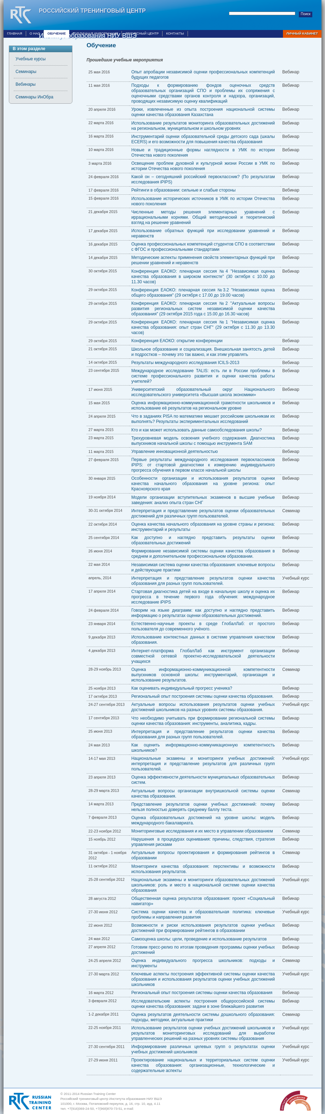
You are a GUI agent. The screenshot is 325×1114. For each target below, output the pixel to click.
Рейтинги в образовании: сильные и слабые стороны (183, 190)
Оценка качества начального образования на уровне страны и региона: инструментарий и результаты (203, 527)
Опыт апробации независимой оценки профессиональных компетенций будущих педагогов (203, 74)
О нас (35, 33)
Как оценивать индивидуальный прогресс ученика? (181, 688)
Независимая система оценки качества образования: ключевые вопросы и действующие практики (203, 567)
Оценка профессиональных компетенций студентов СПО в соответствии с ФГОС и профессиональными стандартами (203, 247)
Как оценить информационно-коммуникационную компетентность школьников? (203, 748)
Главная (14, 33)
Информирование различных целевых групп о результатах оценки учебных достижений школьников (203, 1049)
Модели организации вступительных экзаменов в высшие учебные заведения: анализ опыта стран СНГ (203, 500)
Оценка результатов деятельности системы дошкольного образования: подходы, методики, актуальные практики (203, 1017)
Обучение (56, 33)
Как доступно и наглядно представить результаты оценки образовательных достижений (203, 540)
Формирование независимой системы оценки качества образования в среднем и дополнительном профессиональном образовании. (203, 554)
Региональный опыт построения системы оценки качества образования (201, 992)
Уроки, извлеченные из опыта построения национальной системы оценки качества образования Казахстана (203, 112)
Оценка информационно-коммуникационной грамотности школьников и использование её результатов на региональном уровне (203, 405)
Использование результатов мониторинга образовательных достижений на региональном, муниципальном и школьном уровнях (203, 126)
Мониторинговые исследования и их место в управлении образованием (202, 831)
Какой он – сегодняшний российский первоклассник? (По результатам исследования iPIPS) (203, 179)
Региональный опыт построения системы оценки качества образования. (202, 696)
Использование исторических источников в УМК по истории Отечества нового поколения (203, 201)
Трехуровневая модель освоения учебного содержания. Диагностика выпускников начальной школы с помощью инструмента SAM (203, 441)
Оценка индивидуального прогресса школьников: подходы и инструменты (203, 963)
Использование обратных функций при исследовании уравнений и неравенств (203, 233)
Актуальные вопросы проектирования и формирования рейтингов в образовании (203, 855)
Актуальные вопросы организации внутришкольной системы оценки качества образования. (203, 793)
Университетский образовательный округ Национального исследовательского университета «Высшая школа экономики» (203, 392)
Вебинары (26, 84)
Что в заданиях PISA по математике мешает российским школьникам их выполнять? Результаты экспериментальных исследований (203, 419)
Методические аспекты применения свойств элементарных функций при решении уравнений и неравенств (203, 260)
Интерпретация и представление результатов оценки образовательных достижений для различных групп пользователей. (203, 513)
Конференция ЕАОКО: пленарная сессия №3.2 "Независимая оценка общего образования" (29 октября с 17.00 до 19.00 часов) (203, 292)
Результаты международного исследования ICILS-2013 (185, 362)
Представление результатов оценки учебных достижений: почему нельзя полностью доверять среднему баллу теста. (203, 807)
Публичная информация (95, 33)
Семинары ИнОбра (34, 97)
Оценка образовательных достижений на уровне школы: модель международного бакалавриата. (203, 820)
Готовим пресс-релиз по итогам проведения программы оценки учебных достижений (203, 950)
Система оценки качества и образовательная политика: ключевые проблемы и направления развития (203, 914)
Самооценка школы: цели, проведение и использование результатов (199, 939)
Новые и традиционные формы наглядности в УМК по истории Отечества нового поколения (203, 152)
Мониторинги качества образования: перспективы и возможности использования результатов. (203, 869)
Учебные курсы (31, 58)
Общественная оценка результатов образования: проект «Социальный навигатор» (203, 901)
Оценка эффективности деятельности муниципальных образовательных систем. (203, 780)
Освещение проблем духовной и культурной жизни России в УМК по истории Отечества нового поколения (203, 166)
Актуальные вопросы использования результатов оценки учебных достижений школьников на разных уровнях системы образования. (203, 707)
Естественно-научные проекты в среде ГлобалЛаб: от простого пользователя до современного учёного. (203, 626)
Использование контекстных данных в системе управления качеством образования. (203, 640)
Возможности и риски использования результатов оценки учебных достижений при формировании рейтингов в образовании (203, 928)
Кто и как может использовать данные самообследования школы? (196, 430)
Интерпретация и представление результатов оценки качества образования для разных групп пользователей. (203, 581)
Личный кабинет (302, 33)
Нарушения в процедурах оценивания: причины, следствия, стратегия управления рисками (203, 842)
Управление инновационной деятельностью (174, 451)
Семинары (26, 71)
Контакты (175, 33)
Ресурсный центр (142, 33)
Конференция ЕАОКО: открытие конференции (177, 340)
